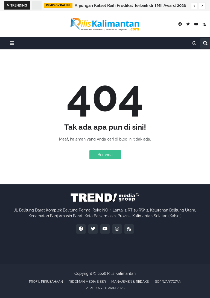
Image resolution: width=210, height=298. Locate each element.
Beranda (105, 155)
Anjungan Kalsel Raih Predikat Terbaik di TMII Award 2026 (130, 5)
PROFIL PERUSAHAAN (46, 282)
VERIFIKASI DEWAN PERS (105, 288)
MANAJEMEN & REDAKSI (130, 282)
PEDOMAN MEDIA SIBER (87, 282)
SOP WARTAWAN (168, 282)
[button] (194, 5)
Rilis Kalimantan (121, 273)
